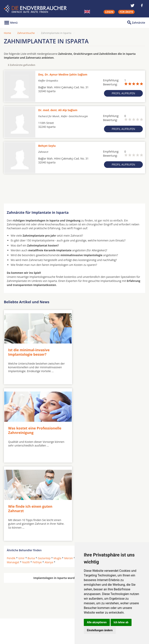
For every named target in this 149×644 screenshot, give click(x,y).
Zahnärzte (138, 22)
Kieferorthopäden (18, 626)
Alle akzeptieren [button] (97, 622)
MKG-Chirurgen (17, 621)
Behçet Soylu (47, 146)
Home (7, 33)
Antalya (80, 478)
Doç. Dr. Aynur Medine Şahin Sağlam (62, 74)
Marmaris (106, 478)
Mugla (57, 478)
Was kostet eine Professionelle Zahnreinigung (105, 351)
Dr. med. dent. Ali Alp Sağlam (57, 110)
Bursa (31, 478)
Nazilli (26, 482)
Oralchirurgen (16, 617)
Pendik (11, 478)
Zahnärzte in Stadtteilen (51, 623)
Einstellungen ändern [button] (100, 630)
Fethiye (37, 482)
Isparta (135, 478)
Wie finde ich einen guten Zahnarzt (30, 428)
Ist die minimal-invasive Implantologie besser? (29, 351)
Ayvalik (92, 478)
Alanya (49, 482)
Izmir (21, 478)
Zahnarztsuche (26, 33)
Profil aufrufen (123, 93)
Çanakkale (121, 478)
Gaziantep (44, 478)
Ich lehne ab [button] (121, 622)
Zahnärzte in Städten (56, 617)
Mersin (68, 478)
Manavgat (13, 482)
